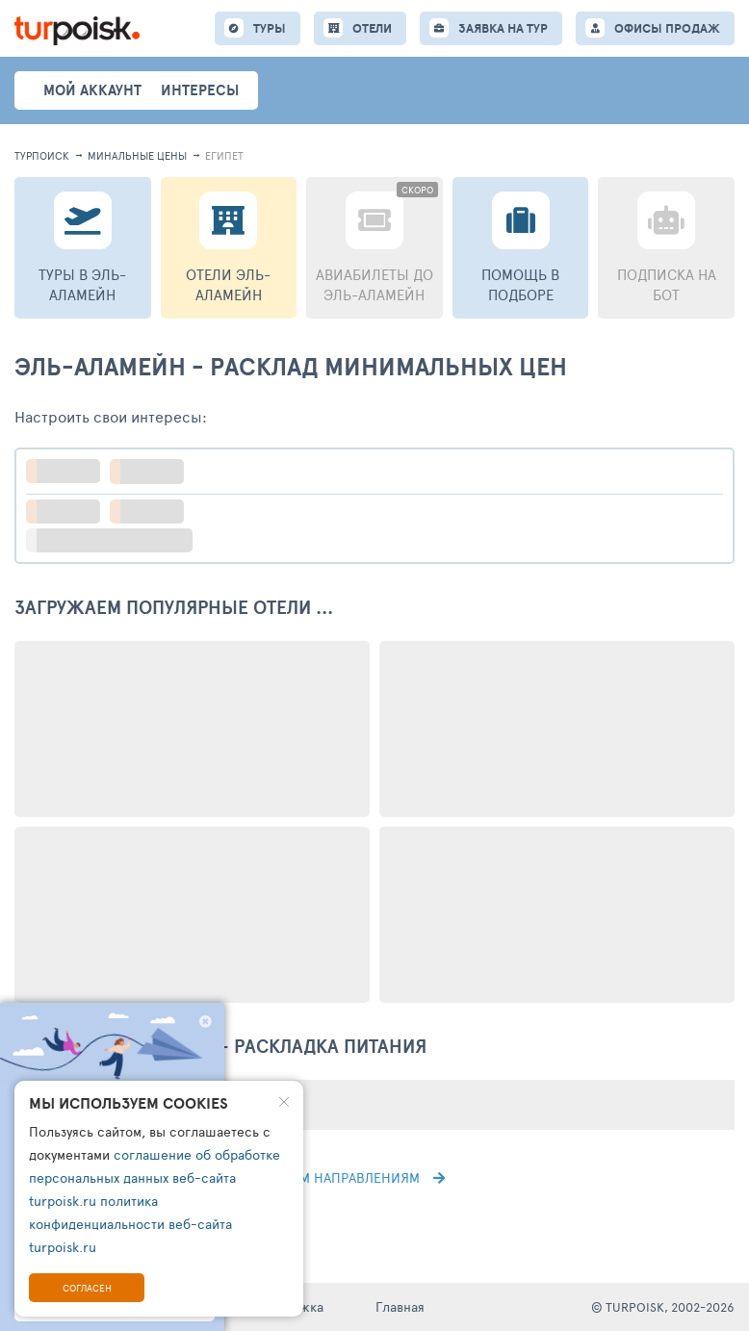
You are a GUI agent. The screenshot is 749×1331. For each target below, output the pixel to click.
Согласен (87, 1287)
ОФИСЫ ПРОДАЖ (667, 28)
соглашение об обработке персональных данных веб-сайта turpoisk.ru (154, 1177)
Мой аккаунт (92, 90)
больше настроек (119, 540)
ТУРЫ (269, 28)
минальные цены (137, 155)
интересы (200, 90)
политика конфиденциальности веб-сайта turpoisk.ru (130, 1223)
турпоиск (41, 155)
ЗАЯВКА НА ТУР (503, 28)
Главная (400, 1306)
